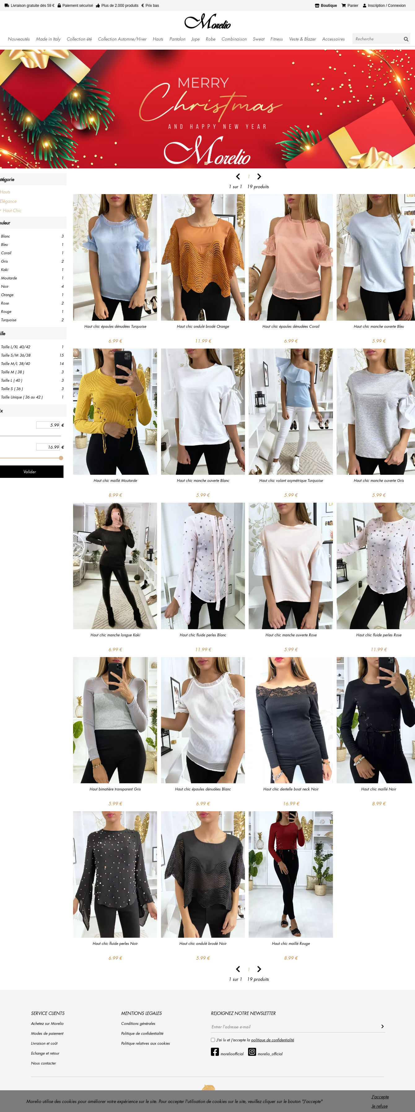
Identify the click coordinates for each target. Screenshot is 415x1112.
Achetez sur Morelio (47, 1023)
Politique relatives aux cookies (145, 1043)
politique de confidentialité (272, 1040)
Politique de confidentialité (142, 1033)
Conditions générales (138, 1023)
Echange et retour (45, 1053)
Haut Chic (12, 210)
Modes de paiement (47, 1033)
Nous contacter (43, 1063)
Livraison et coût (44, 1043)
